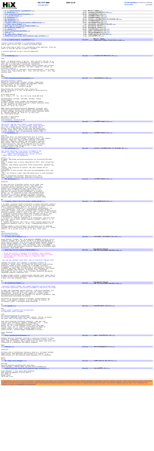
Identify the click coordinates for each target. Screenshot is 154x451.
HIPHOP (83, 445)
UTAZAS (4, 449)
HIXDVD (106, 445)
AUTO (20, 445)
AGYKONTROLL (6, 445)
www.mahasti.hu (6, 135)
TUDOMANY (141, 447)
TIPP (43, 3)
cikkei (101, 11)
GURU (73, 445)
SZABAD (119, 447)
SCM (108, 447)
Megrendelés (128, 4)
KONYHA (134, 445)
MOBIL (36, 447)
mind (33, 11)
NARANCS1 (62, 447)
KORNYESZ (148, 445)
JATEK (125, 445)
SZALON (125, 447)
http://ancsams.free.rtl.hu (9, 271)
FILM (54, 445)
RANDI (95, 447)
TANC (130, 447)
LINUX (17, 447)
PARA (91, 447)
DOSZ (43, 445)
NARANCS (53, 447)
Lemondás (148, 4)
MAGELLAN (24, 447)
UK (147, 447)
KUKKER (4, 447)
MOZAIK (46, 447)
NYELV (71, 447)
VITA (16, 449)
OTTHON (77, 447)
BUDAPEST (31, 445)
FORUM (67, 445)
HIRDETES (90, 445)
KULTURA (11, 447)
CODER (38, 445)
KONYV (140, 445)
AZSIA (24, 445)
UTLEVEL (11, 449)
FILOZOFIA (61, 445)
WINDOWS (32, 449)
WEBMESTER (23, 449)
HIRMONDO (98, 445)
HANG (78, 445)
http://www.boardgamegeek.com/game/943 (15, 369)
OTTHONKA (84, 447)
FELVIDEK (49, 445)
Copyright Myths (43, 5)
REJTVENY (102, 447)
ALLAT (15, 445)
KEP (129, 445)
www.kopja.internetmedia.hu (10, 273)
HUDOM (112, 445)
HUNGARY (119, 445)
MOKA (41, 447)
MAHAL (31, 447)
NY (67, 447)
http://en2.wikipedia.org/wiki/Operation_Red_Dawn (17, 427)
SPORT (112, 447)
